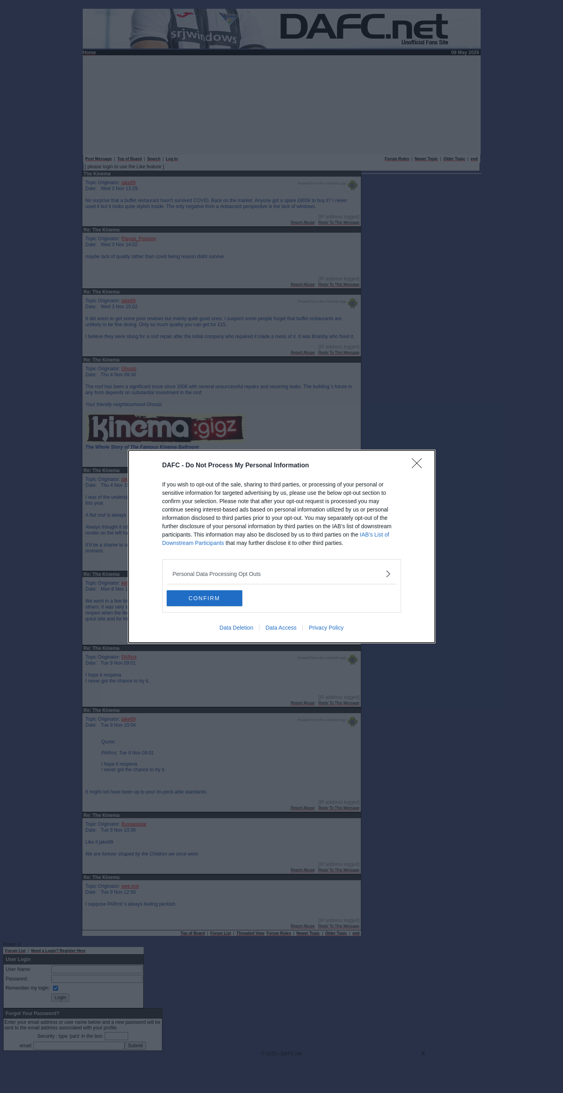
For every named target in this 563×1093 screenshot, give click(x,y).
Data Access (280, 627)
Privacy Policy (326, 627)
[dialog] (282, 546)
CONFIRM (204, 598)
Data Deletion (236, 627)
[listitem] (282, 574)
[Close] (419, 465)
